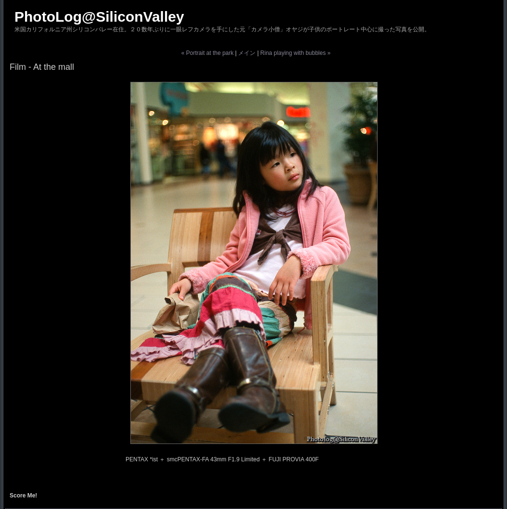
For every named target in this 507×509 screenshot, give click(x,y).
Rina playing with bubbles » (295, 53)
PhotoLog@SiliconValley (99, 17)
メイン (246, 53)
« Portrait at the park (207, 53)
